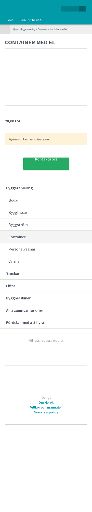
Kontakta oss (31, 20)
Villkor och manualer (46, 407)
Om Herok (46, 402)
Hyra (9, 20)
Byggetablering (27, 29)
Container (42, 29)
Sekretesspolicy (46, 412)
